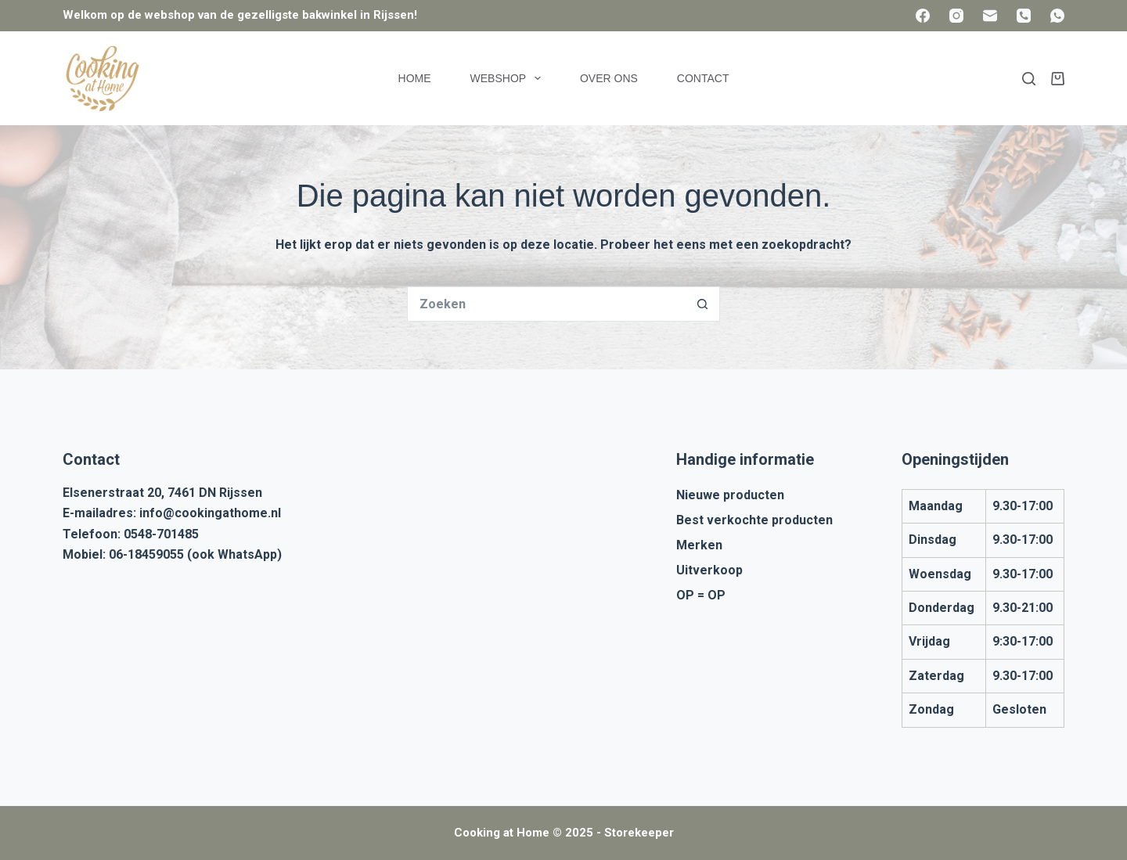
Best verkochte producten (754, 520)
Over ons (609, 78)
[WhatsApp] (1057, 16)
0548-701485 (161, 534)
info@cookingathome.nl (210, 513)
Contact (703, 78)
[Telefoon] (1024, 16)
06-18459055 (146, 554)
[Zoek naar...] (546, 304)
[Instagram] (956, 16)
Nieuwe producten (730, 495)
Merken (699, 545)
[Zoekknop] (702, 304)
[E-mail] (990, 16)
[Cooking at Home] (102, 78)
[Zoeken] (1028, 78)
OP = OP (701, 595)
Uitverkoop (709, 570)
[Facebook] (923, 16)
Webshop (508, 78)
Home (414, 78)
